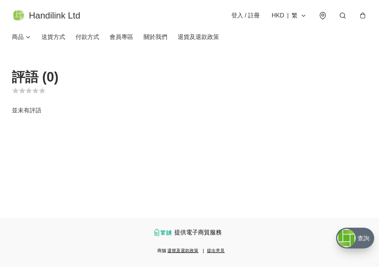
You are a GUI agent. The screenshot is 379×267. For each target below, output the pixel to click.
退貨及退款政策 (198, 37)
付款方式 (87, 37)
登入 (245, 15)
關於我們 (155, 37)
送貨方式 (53, 37)
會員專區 (121, 37)
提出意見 (216, 250)
